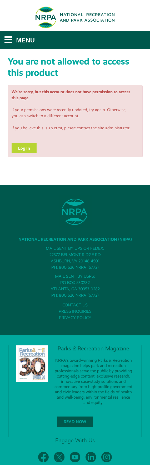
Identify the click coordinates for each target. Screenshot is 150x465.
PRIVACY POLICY (75, 317)
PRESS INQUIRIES (75, 311)
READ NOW (75, 421)
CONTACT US (75, 304)
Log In (24, 148)
